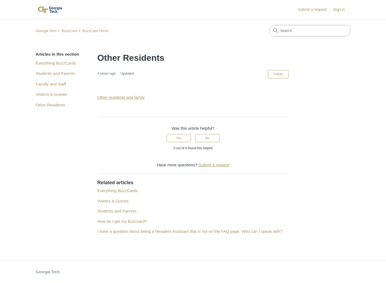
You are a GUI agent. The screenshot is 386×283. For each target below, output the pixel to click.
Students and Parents (55, 73)
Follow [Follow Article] (278, 74)
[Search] (309, 30)
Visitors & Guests (51, 94)
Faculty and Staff (51, 84)
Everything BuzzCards (56, 63)
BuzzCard (69, 31)
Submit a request (312, 9)
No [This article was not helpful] (207, 138)
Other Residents (50, 105)
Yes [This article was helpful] (179, 138)
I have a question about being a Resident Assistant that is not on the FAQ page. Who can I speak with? (190, 231)
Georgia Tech (46, 31)
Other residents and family (121, 97)
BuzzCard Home (95, 31)
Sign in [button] (339, 9)
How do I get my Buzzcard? (122, 221)
